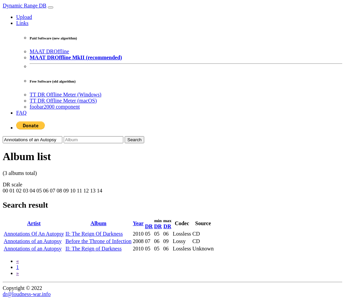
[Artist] (32, 139)
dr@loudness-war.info (27, 294)
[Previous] (17, 261)
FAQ (21, 113)
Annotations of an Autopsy (33, 241)
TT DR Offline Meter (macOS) (63, 100)
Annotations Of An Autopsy (34, 234)
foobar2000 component (55, 107)
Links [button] (22, 23)
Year (138, 223)
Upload (24, 17)
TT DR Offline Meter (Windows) (65, 94)
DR (149, 226)
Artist (34, 223)
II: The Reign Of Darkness (94, 234)
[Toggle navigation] (50, 7)
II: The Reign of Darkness (93, 248)
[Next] (17, 273)
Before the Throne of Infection (98, 241)
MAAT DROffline (49, 51)
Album (98, 223)
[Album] (93, 139)
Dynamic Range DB (24, 5)
